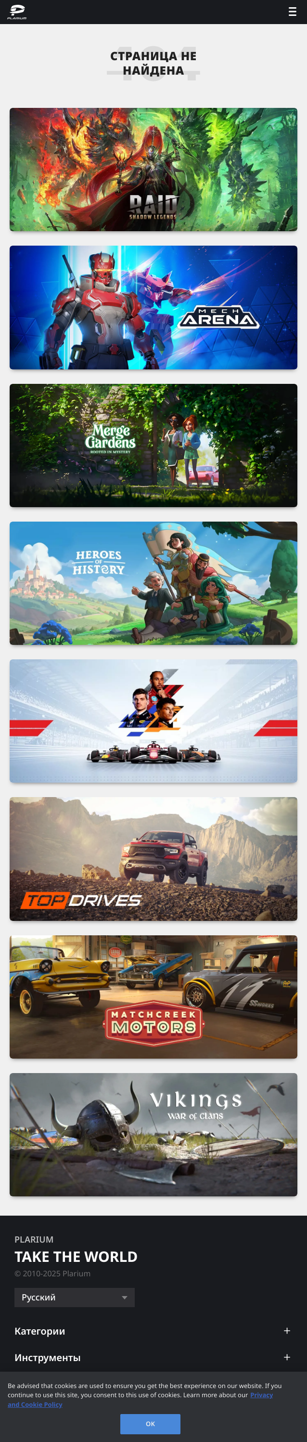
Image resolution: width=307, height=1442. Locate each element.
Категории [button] (39, 1330)
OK (150, 1423)
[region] (153, 1407)
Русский (39, 1297)
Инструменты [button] (47, 1357)
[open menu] (292, 12)
